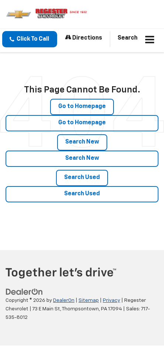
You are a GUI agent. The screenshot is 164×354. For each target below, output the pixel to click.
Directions (83, 37)
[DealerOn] (24, 292)
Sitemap (88, 300)
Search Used (82, 178)
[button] (29, 39)
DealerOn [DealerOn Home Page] (63, 300)
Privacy (111, 300)
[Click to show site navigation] (150, 40)
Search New (82, 142)
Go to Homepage (82, 106)
